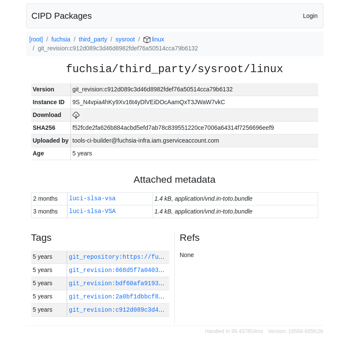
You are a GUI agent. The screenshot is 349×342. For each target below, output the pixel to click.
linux (154, 39)
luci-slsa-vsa (92, 199)
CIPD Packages (62, 15)
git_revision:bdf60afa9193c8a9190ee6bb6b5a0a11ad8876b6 (164, 283)
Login (310, 15)
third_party (93, 39)
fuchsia (60, 39)
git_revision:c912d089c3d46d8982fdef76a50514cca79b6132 (164, 310)
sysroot (125, 39)
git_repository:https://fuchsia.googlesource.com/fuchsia (167, 257)
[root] (36, 39)
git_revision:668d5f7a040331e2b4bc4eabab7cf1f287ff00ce (164, 270)
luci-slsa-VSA (92, 212)
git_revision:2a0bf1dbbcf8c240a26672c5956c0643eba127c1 (164, 296)
